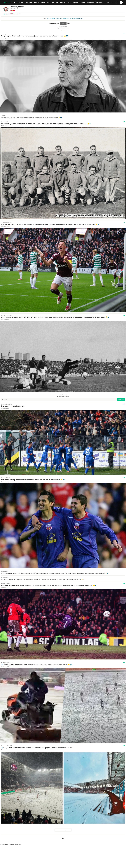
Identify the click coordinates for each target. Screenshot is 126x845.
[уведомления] (112, 2)
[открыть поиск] (108, 2)
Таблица (65, 18)
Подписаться (6, 14)
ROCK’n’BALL (4, 125)
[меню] (15, 2)
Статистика (59, 18)
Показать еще (63, 830)
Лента (45, 18)
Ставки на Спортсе (5, 226)
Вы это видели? (5, 666)
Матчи (53, 18)
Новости (71, 18)
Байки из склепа (5, 319)
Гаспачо (3, 749)
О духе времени (5, 38)
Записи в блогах (78, 18)
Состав (49, 18)
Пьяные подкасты (5, 408)
